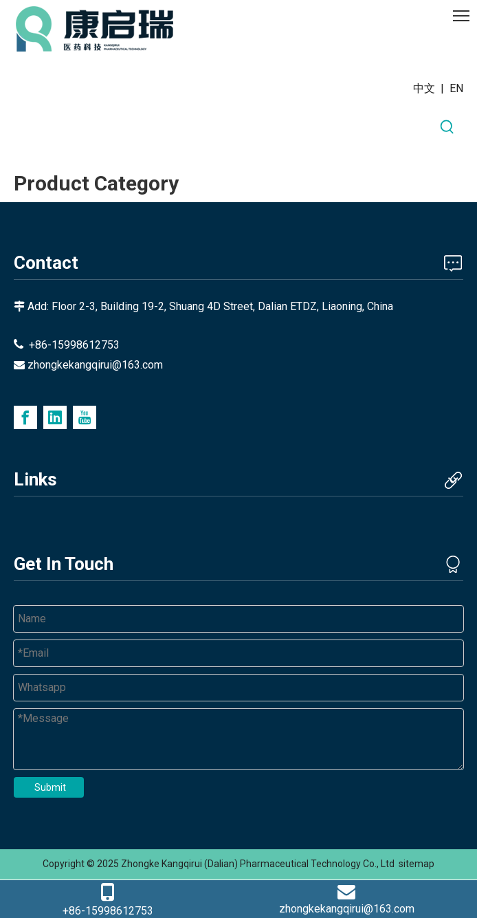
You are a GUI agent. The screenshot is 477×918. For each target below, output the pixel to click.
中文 (424, 88)
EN (456, 88)
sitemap (416, 863)
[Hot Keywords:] (447, 127)
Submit (50, 787)
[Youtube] (84, 417)
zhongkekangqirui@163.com (95, 364)
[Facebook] (25, 417)
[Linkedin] (55, 417)
